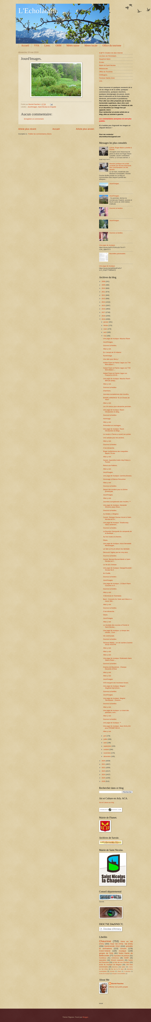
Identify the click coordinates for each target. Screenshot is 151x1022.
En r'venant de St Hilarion (112, 352)
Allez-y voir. (107, 349)
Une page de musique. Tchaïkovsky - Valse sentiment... (116, 523)
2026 (104, 781)
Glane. (105, 540)
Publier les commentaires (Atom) (39, 134)
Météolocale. (103, 69)
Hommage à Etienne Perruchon (114, 479)
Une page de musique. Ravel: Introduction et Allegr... (113, 430)
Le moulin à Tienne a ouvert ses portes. (117, 434)
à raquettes (127, 971)
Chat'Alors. (107, 391)
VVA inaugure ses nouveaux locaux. (116, 683)
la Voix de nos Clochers (121, 962)
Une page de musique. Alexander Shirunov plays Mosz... (115, 506)
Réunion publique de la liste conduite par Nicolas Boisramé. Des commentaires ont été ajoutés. (120, 166)
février (105, 325)
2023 (104, 771)
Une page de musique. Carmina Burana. (117, 476)
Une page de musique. (107, 245)
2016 (104, 309)
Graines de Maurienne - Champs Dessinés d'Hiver (114, 668)
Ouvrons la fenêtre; (110, 589)
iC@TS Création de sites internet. (111, 53)
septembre (107, 746)
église (123, 967)
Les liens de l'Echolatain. (108, 56)
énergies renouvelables (118, 973)
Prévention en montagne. (112, 425)
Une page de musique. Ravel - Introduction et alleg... (114, 411)
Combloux (102, 958)
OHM (58, 45)
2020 (104, 761)
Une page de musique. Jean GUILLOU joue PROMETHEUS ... (117, 727)
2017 (104, 312)
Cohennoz (115, 958)
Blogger (85, 1017)
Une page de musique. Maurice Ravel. (116, 339)
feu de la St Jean (117, 969)
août (105, 743)
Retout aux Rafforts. (110, 465)
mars (105, 329)
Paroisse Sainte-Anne (107, 78)
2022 (104, 767)
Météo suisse (72, 45)
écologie (112, 971)
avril (105, 332)
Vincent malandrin (117, 960)
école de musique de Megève (110, 964)
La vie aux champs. (110, 565)
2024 (104, 774)
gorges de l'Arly (106, 953)
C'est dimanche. (109, 448)
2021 (104, 764)
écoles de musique (104, 973)
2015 (104, 305)
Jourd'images (32, 107)
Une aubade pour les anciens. (113, 438)
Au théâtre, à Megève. (111, 514)
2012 (104, 295)
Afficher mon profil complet (118, 987)
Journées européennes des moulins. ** (117, 502)
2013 (104, 298)
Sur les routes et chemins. (112, 537)
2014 (104, 302)
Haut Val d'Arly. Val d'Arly (121, 944)
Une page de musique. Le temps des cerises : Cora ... (116, 631)
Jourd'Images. (114, 184)
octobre (106, 749)
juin (104, 736)
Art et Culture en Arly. (106, 802)
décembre (107, 756)
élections (115, 967)
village (119, 971)
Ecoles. (101, 62)
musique (122, 951)
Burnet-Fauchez (117, 983)
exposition (102, 960)
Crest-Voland (104, 951)
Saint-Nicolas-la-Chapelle (47, 107)
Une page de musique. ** (112, 723)
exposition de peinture (121, 956)
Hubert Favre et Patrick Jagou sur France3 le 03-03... (115, 374)
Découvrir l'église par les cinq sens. (115, 552)
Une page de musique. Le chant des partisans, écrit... (116, 711)
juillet (105, 739)
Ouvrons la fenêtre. (116, 208)
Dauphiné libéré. (105, 59)
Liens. (47, 45)
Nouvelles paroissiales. (117, 254)
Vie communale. (109, 636)
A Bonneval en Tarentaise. (112, 596)
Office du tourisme (111, 45)
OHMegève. (103, 75)
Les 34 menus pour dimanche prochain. (117, 406)
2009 (104, 285)
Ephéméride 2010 (112, 946)
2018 (104, 316)
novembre (107, 753)
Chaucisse (105, 941)
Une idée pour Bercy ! (111, 359)
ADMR (126, 958)
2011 (104, 292)
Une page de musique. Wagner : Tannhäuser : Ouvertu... (114, 699)
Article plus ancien (85, 129)
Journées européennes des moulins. (116, 394)
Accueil (25, 45)
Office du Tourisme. (106, 72)
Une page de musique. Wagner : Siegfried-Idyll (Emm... (114, 687)
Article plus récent (27, 129)
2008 (104, 281)
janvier (106, 322)
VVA (36, 45)
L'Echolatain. (38, 11)
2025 (104, 778)
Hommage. (107, 419)
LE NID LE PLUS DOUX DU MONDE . (116, 549)
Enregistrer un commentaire (34, 119)
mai (104, 336)
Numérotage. (107, 356)
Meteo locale (90, 45)
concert (123, 948)
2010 (104, 288)
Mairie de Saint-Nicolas (107, 65)
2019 (104, 319)
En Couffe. (107, 573)
